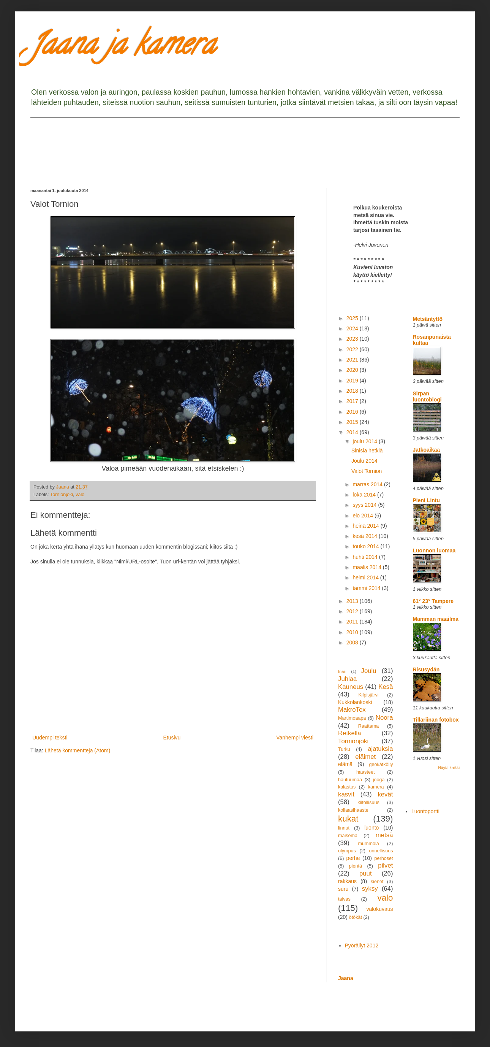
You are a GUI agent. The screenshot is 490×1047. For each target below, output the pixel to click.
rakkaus (347, 881)
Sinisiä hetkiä (367, 450)
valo (80, 494)
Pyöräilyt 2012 (362, 945)
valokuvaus (379, 909)
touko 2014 (366, 546)
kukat (348, 818)
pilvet (385, 865)
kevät (385, 794)
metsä (384, 835)
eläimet (365, 756)
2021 (353, 360)
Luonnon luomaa (434, 550)
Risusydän (426, 669)
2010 (353, 632)
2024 (353, 328)
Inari (342, 671)
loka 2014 (364, 495)
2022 (353, 349)
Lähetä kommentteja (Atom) (78, 750)
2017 (353, 401)
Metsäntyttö (428, 319)
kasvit (346, 794)
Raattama (368, 726)
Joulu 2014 (364, 461)
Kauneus (350, 686)
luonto (371, 828)
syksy (370, 888)
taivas (344, 899)
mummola (368, 843)
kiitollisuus (368, 802)
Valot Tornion (366, 471)
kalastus (347, 787)
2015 (353, 422)
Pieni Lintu (426, 500)
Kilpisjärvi (368, 695)
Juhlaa (347, 678)
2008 (353, 642)
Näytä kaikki (449, 767)
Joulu (368, 670)
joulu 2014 (365, 441)
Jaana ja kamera (122, 47)
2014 (353, 432)
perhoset (384, 858)
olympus (347, 850)
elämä (345, 764)
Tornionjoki (61, 494)
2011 (353, 622)
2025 (353, 318)
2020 (353, 370)
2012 (353, 611)
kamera (376, 787)
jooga (379, 779)
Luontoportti (425, 811)
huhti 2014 (365, 557)
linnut (343, 828)
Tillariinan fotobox (436, 720)
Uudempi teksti (50, 737)
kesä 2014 (365, 536)
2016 (353, 412)
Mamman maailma (436, 619)
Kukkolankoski (355, 702)
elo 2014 (363, 515)
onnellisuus (381, 850)
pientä (355, 866)
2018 (353, 391)
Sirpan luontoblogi (427, 396)
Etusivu (171, 737)
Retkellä (349, 733)
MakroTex (352, 709)
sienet (377, 881)
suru (343, 889)
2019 (353, 381)
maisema (347, 835)
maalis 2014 (367, 567)
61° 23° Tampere (433, 601)
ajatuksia (380, 748)
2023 (353, 339)
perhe (353, 858)
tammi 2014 (367, 588)
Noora (384, 717)
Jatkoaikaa (426, 450)
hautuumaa (350, 779)
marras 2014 (368, 484)
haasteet (365, 772)
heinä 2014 (366, 526)
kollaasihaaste (353, 810)
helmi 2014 (366, 577)
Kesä (385, 686)
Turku (344, 749)
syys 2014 (365, 505)
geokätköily (381, 764)
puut (365, 873)
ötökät (355, 917)
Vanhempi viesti (294, 737)
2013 (353, 601)
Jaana (345, 978)
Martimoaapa (352, 718)
